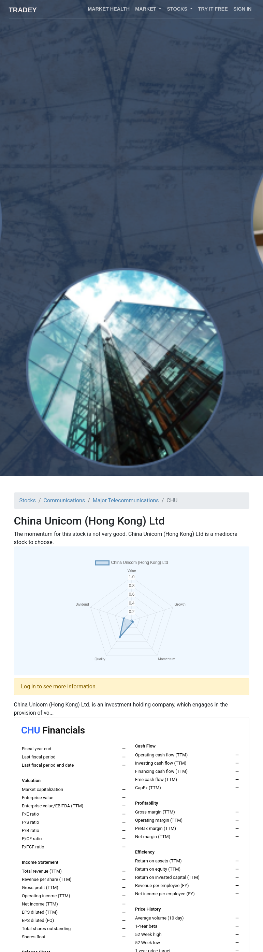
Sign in (242, 9)
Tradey (23, 10)
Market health (109, 9)
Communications (64, 500)
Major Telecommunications (126, 500)
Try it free (213, 9)
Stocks (27, 500)
